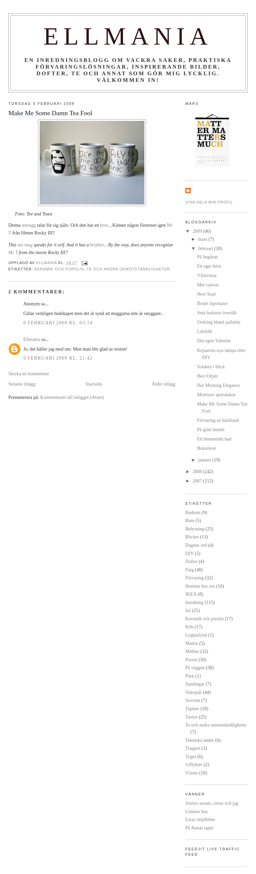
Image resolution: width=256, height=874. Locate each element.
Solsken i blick (211, 366)
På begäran (207, 256)
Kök (189, 626)
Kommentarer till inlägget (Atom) (72, 397)
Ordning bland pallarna (218, 322)
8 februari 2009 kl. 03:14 (58, 322)
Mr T (13, 252)
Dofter (191, 561)
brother (96, 244)
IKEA (191, 594)
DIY (189, 553)
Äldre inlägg (164, 384)
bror (104, 225)
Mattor (191, 643)
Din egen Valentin (214, 340)
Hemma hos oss (200, 586)
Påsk (189, 676)
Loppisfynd (196, 635)
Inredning (194, 602)
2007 (198, 480)
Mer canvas (208, 284)
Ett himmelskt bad (214, 438)
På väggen (195, 667)
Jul (188, 610)
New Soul (206, 294)
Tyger (190, 756)
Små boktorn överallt (216, 312)
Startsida (93, 384)
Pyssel (191, 659)
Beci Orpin (207, 376)
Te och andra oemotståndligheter (128, 269)
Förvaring (194, 577)
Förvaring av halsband (218, 420)
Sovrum (192, 700)
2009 (198, 231)
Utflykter (193, 764)
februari (206, 248)
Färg (189, 569)
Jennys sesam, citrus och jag (211, 803)
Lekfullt (204, 331)
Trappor (192, 748)
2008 (198, 471)
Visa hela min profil (209, 202)
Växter (191, 772)
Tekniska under (199, 740)
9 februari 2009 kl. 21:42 (58, 358)
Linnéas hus (196, 811)
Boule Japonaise (212, 303)
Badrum (192, 512)
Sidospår (193, 692)
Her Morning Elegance (218, 385)
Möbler (192, 651)
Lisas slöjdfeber (200, 819)
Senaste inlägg (21, 384)
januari (205, 459)
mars (203, 239)
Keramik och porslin (59, 269)
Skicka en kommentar (28, 373)
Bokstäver (206, 448)
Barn (189, 520)
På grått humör (211, 429)
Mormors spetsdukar (216, 394)
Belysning (194, 528)
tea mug (25, 244)
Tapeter (192, 708)
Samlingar (195, 684)
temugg (29, 225)
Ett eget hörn (209, 266)
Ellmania (128, 36)
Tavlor (191, 717)
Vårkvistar (207, 275)
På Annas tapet (199, 827)
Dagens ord (196, 545)
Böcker (192, 536)
